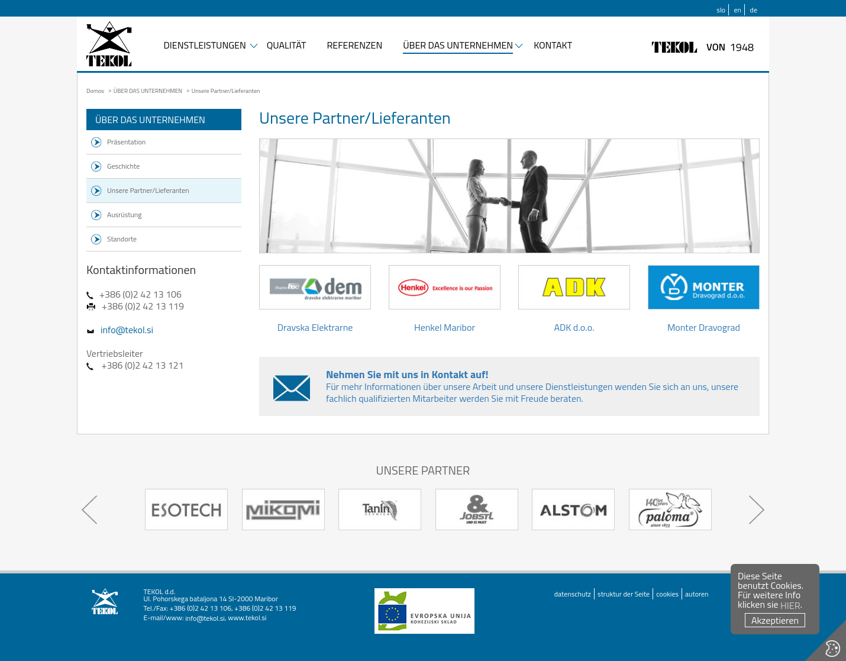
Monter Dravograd (704, 300)
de (753, 9)
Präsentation (126, 141)
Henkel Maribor (445, 300)
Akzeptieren (775, 620)
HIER (790, 605)
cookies (667, 593)
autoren (696, 593)
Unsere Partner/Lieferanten (148, 190)
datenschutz (572, 593)
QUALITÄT (286, 46)
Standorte (122, 238)
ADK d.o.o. (574, 300)
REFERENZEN (354, 46)
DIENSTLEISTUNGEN (205, 46)
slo (720, 9)
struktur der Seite (624, 593)
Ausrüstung (124, 214)
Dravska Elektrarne (315, 300)
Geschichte (123, 166)
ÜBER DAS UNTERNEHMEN (458, 46)
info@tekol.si (127, 330)
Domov (95, 90)
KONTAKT (553, 46)
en (738, 9)
